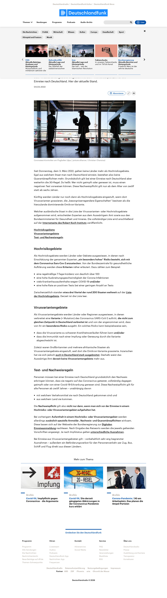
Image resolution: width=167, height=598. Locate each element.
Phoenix (80, 571)
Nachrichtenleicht (30, 556)
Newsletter (103, 550)
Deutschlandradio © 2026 (83, 580)
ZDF (72, 571)
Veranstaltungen (106, 553)
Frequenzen (54, 562)
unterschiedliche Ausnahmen (107, 431)
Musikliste (103, 556)
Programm (57, 22)
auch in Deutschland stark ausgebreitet (78, 354)
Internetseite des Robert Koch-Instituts (65, 222)
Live (140, 22)
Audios (52, 550)
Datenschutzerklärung (75, 568)
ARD (66, 571)
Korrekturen (129, 559)
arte (88, 571)
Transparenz (129, 556)
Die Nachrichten (38, 31)
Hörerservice (80, 547)
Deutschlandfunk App (58, 556)
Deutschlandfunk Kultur (81, 4)
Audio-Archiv (86, 22)
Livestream (54, 547)
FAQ (101, 547)
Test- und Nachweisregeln (48, 237)
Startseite (25, 31)
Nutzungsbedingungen (98, 568)
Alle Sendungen (29, 550)
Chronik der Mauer (101, 571)
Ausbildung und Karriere (134, 553)
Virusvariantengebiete (46, 233)
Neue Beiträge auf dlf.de (32, 559)
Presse (126, 550)
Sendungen (42, 22)
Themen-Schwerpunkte (32, 562)
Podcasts (71, 22)
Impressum (116, 568)
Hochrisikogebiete (44, 229)
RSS (101, 559)
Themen (26, 22)
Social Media (80, 550)
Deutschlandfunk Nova (104, 4)
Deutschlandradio (61, 4)
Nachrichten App (56, 559)
